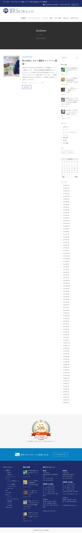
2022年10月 (66, 286)
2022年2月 (66, 305)
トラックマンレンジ (34, 18)
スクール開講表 (11, 484)
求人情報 (65, 143)
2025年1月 (66, 218)
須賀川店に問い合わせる (69, 505)
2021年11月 (66, 313)
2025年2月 (66, 215)
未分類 (65, 140)
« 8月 (63, 177)
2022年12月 (66, 280)
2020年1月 (66, 370)
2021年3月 (66, 335)
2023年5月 (66, 267)
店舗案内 (23, 18)
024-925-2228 (65, 4)
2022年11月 (66, 283)
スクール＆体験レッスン (13, 481)
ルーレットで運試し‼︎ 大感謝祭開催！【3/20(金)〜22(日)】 (72, 80)
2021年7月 (66, 324)
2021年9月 (66, 318)
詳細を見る (27, 87)
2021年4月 (66, 332)
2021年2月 (66, 337)
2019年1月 (66, 397)
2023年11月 (66, 256)
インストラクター (11, 486)
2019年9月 (66, 381)
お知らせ (66, 18)
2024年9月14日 (27, 57)
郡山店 (63, 152)
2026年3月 (66, 185)
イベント (37, 82)
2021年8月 (66, 321)
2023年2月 (66, 275)
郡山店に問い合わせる (49, 511)
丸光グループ (75, 4)
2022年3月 (66, 302)
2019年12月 (66, 373)
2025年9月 (66, 199)
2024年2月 (66, 248)
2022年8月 (66, 291)
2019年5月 (66, 386)
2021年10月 (66, 316)
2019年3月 (66, 392)
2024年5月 (66, 240)
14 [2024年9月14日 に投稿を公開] (74, 168)
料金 (51, 18)
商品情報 (65, 137)
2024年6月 (66, 237)
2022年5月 (66, 297)
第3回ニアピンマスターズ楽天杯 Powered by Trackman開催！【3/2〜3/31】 (69, 101)
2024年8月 (66, 231)
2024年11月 (66, 223)
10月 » (76, 177)
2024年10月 (66, 226)
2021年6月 (66, 326)
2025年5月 (66, 207)
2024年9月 (66, 229)
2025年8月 (66, 202)
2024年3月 (66, 245)
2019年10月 (66, 378)
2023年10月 (66, 259)
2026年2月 (66, 188)
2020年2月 (66, 367)
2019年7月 (66, 383)
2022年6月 (66, 294)
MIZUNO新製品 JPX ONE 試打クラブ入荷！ (72, 70)
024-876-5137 (69, 476)
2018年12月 (66, 400)
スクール (45, 18)
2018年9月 (66, 402)
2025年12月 (66, 191)
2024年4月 (66, 242)
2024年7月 (66, 234)
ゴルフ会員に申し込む (60, 454)
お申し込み (10, 488)
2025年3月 (66, 212)
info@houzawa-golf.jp (51, 4)
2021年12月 (66, 310)
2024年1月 (66, 250)
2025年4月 (66, 210)
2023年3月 (66, 272)
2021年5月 (66, 329)
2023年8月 (66, 261)
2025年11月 (66, 193)
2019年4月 (66, 389)
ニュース (65, 135)
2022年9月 (66, 288)
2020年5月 (66, 359)
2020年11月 (66, 345)
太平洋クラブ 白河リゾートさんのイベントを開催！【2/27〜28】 (70, 113)
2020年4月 (66, 362)
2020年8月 (66, 351)
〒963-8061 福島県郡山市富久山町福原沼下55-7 (51, 474)
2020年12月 (66, 343)
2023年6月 (66, 264)
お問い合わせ (74, 18)
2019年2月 (66, 394)
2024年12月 (66, 221)
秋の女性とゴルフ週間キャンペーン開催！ (39, 62)
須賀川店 (70, 152)
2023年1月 (66, 278)
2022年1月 (66, 307)
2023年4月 (66, 269)
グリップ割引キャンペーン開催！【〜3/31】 (72, 90)
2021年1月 (66, 340)
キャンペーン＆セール (69, 132)
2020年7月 (66, 354)
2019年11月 (66, 375)
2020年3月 (66, 364)
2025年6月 (66, 204)
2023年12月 (66, 253)
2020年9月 (66, 348)
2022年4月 (66, 299)
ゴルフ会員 (57, 18)
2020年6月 (66, 356)
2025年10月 (66, 196)
